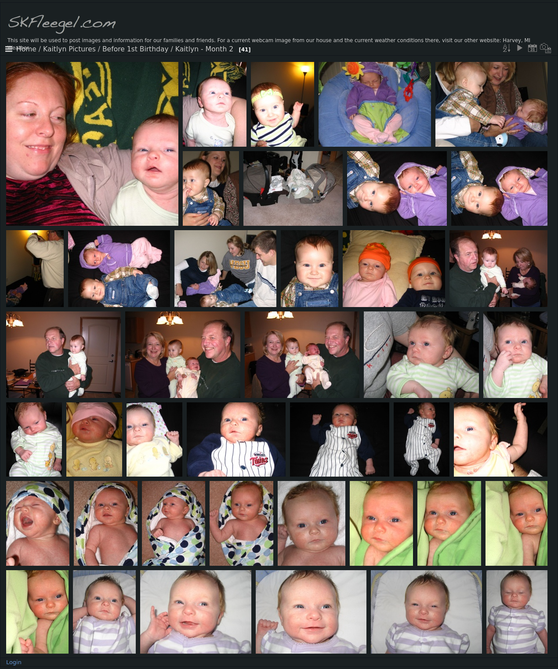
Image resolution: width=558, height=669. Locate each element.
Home (26, 49)
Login (14, 662)
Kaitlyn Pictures (69, 49)
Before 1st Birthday (135, 49)
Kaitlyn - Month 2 (204, 49)
